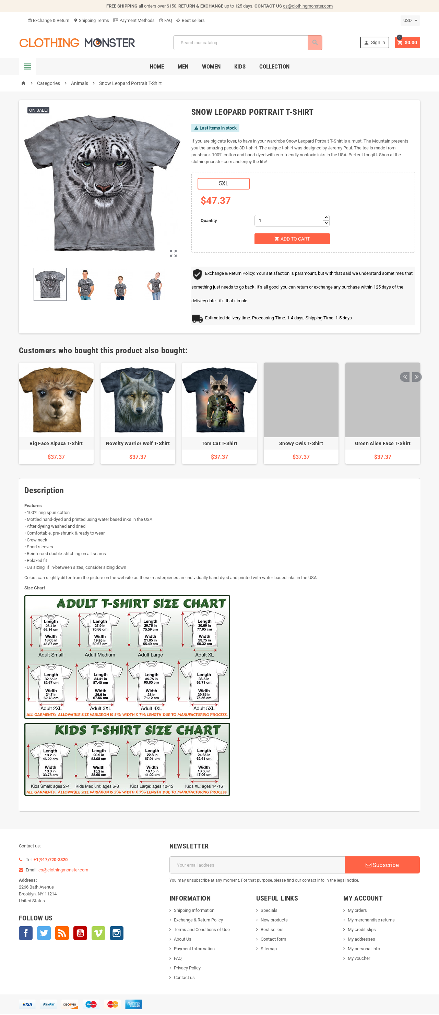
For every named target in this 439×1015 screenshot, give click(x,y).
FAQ (165, 20)
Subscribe (382, 865)
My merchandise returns (371, 920)
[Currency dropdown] (410, 20)
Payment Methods (134, 20)
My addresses (361, 939)
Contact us (184, 978)
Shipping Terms (91, 20)
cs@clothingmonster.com (308, 6)
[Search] (247, 42)
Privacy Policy (187, 968)
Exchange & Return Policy (198, 920)
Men (183, 66)
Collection (274, 66)
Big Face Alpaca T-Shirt (56, 444)
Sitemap (269, 949)
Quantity (209, 220)
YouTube (80, 934)
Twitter (44, 934)
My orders (357, 911)
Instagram (116, 934)
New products (274, 920)
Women (211, 66)
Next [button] (415, 351)
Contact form (273, 939)
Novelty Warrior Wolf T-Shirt (138, 444)
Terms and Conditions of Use (202, 930)
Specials (269, 911)
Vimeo (98, 934)
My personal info (364, 949)
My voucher (359, 959)
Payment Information (194, 949)
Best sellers (190, 20)
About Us (182, 939)
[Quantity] (288, 221)
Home (157, 66)
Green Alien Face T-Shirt (383, 444)
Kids (240, 66)
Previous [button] (404, 351)
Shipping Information (194, 911)
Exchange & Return (48, 20)
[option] (56, 414)
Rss (62, 934)
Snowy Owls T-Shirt (301, 444)
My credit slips (362, 930)
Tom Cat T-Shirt (219, 444)
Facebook (26, 934)
